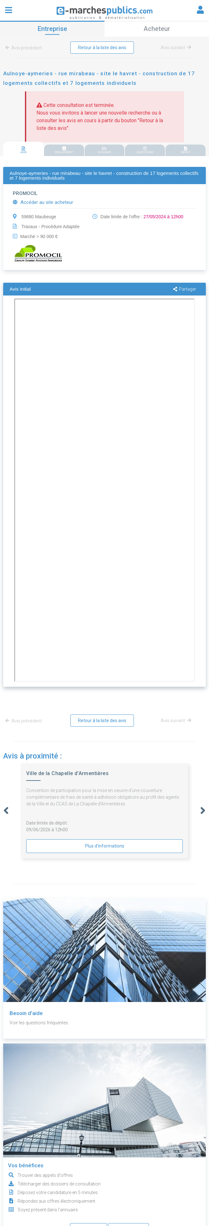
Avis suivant (176, 47)
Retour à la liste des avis (102, 47)
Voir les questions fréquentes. (39, 1022)
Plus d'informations (104, 845)
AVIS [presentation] (23, 150)
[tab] (23, 149)
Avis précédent (25, 47)
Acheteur (156, 29)
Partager (184, 289)
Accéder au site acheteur (43, 202)
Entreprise (52, 29)
